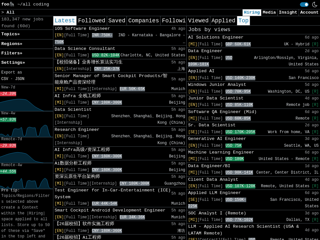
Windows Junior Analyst (217, 84)
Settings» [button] (13, 62)
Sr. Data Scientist (212, 125)
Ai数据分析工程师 (73, 163)
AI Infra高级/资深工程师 (82, 149)
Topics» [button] (10, 34)
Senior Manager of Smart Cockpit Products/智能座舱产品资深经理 (111, 79)
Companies (143, 20)
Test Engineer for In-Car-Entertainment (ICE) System (113, 193)
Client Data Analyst (213, 179)
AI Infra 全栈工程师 (78, 96)
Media (269, 12)
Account (309, 12)
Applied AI (201, 71)
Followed (91, 20)
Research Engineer (77, 129)
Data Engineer (205, 51)
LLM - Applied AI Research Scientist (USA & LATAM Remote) (243, 229)
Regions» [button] (11, 43)
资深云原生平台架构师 (77, 176)
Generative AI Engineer (217, 138)
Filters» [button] (11, 53)
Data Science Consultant (85, 48)
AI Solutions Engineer (215, 37)
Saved (117, 20)
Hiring (252, 12)
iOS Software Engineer (82, 28)
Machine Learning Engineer (221, 152)
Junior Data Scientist (215, 98)
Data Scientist (73, 109)
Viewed (198, 20)
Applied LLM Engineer (214, 192)
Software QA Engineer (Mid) (222, 111)
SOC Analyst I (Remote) (217, 213)
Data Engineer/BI (209, 166)
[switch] (304, 4)
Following (177, 20)
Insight (288, 12)
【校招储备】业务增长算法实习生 (89, 62)
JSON (20, 79)
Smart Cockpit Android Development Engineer (110, 210)
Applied (224, 20)
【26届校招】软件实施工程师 (84, 224)
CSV (4, 79)
